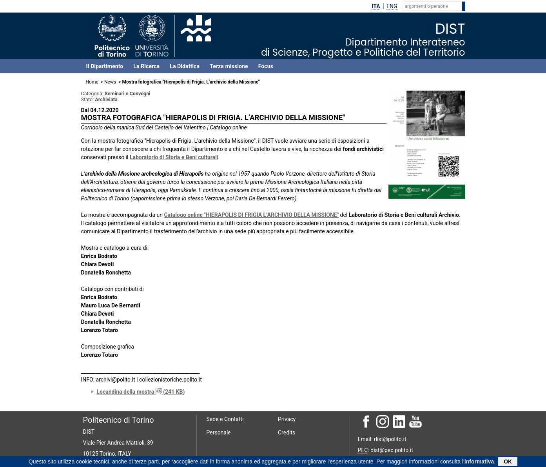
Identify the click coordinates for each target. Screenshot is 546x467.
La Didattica (185, 66)
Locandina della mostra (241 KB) (141, 392)
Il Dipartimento (104, 66)
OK (508, 462)
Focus (265, 66)
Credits (286, 432)
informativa (479, 462)
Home (92, 82)
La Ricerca (146, 66)
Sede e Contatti (225, 419)
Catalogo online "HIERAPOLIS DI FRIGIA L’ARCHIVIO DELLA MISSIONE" (251, 215)
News (110, 82)
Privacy (287, 419)
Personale (219, 432)
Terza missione (229, 66)
